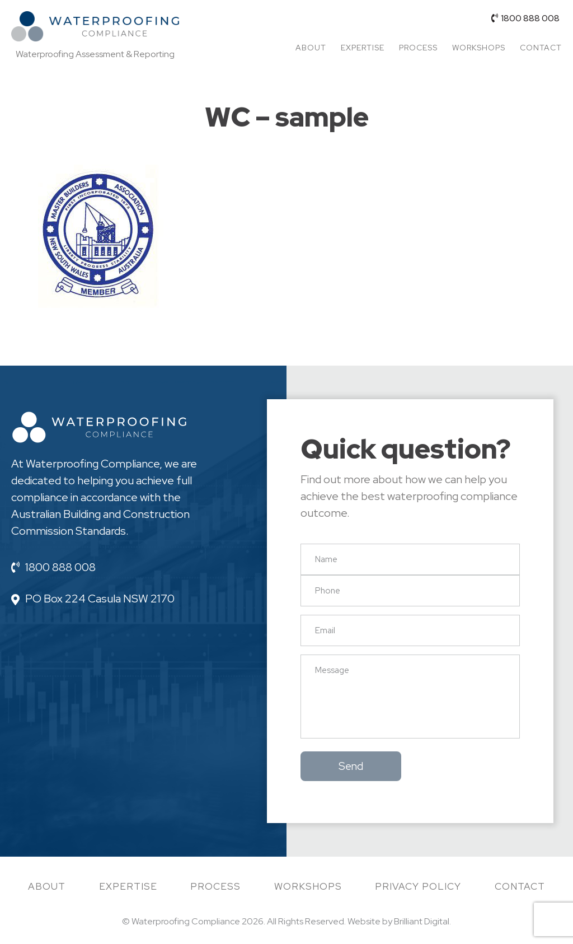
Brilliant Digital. (422, 921)
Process (418, 48)
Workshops (478, 48)
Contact (541, 48)
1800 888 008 (525, 18)
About (310, 48)
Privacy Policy (418, 886)
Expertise (362, 48)
